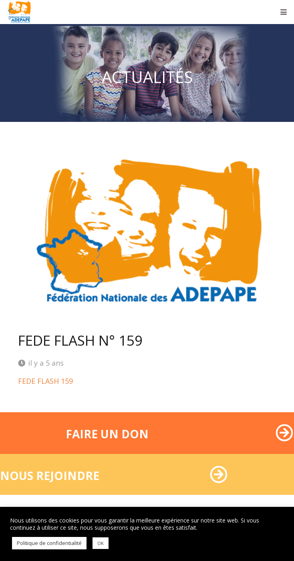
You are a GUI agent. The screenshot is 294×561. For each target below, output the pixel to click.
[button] (284, 12)
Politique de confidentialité (49, 543)
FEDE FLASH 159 (45, 381)
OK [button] (100, 543)
